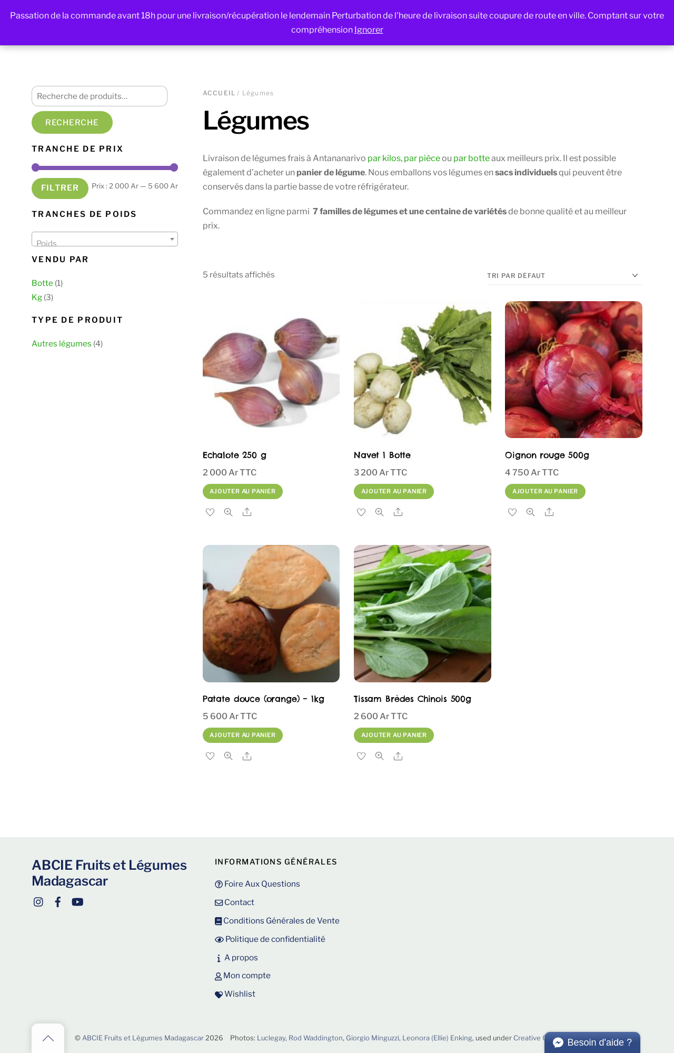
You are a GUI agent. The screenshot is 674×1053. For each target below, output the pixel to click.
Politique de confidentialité (270, 939)
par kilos (384, 158)
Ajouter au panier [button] (242, 491)
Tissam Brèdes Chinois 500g (412, 698)
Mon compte (243, 975)
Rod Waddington (316, 1038)
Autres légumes (62, 344)
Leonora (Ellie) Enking (437, 1038)
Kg (37, 297)
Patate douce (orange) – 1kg (263, 698)
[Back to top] (48, 1038)
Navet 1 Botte (382, 455)
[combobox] (105, 239)
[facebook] (58, 901)
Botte (42, 283)
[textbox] (104, 243)
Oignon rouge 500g (547, 455)
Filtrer (60, 188)
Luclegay (271, 1038)
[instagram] (39, 901)
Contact (234, 902)
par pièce (422, 158)
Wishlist (235, 994)
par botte (471, 158)
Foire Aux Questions (257, 884)
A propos (236, 957)
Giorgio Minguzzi (372, 1038)
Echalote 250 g (234, 455)
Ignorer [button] (368, 30)
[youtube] (77, 901)
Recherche (72, 122)
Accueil (219, 93)
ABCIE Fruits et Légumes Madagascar (143, 1038)
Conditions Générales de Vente (277, 921)
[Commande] (564, 276)
